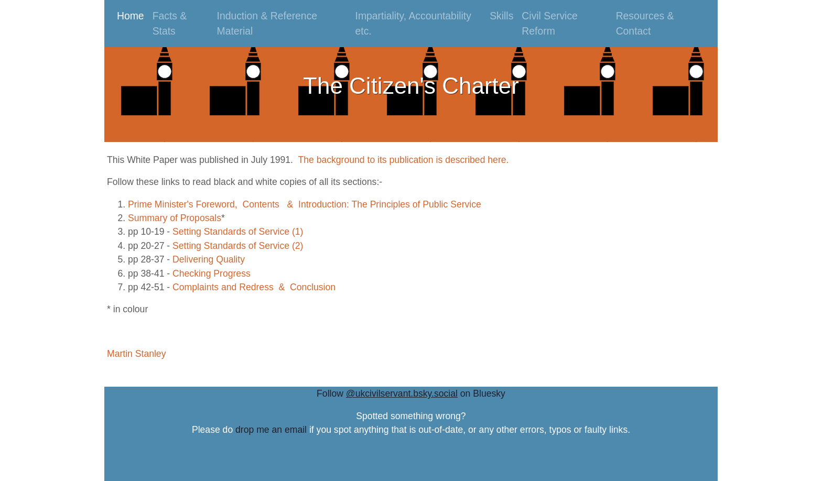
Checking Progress (211, 273)
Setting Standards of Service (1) (237, 231)
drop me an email (271, 429)
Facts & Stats (170, 23)
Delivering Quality (208, 259)
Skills (501, 15)
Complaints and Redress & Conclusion (254, 287)
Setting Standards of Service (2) (237, 245)
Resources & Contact (645, 23)
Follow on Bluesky (411, 393)
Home (132, 14)
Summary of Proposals (174, 218)
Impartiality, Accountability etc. (413, 23)
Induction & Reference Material (267, 23)
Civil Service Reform (550, 23)
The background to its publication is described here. (403, 160)
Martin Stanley (136, 353)
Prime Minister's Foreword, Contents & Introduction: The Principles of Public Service (304, 204)
